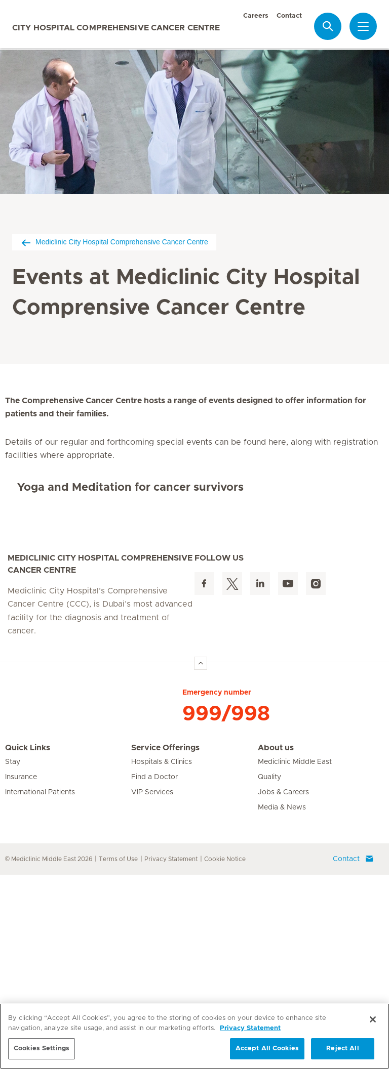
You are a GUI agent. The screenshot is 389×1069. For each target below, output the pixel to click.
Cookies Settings (41, 1048)
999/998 (226, 908)
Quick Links (27, 942)
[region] (194, 1036)
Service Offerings (165, 942)
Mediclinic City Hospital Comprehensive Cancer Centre (114, 242)
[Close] (373, 1019)
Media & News (282, 1001)
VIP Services (152, 986)
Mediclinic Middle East (295, 956)
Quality (269, 971)
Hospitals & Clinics (161, 956)
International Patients (40, 986)
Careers (255, 16)
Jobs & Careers (283, 986)
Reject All (342, 1048)
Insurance (21, 971)
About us (276, 942)
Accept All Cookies (267, 1048)
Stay (12, 956)
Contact (289, 16)
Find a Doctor (154, 971)
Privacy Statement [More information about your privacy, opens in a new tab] (250, 1028)
